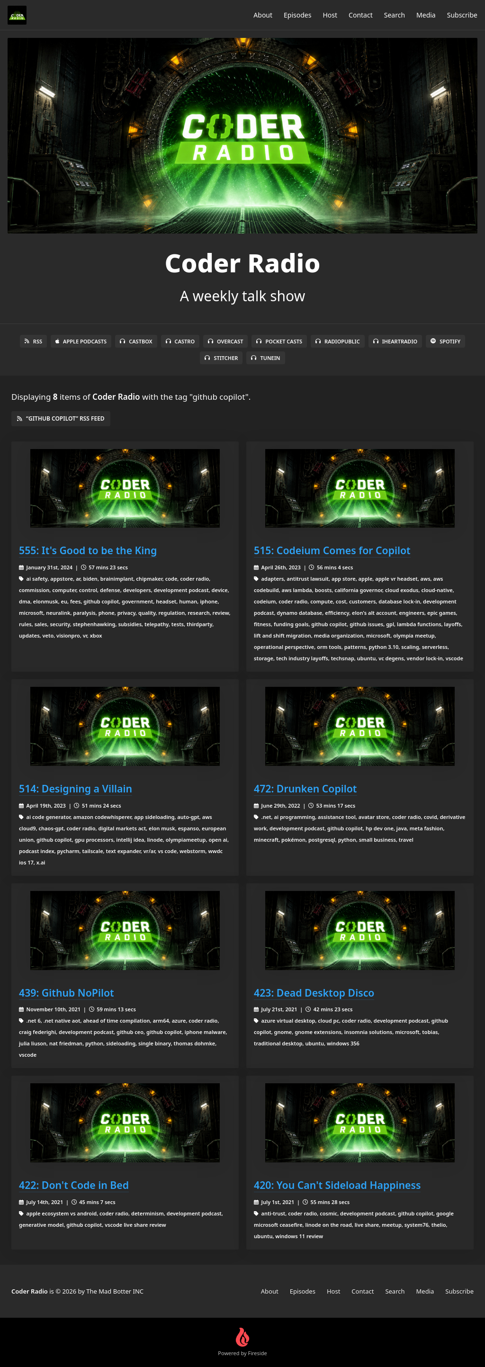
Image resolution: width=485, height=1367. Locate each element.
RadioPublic (337, 341)
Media (426, 14)
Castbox (136, 341)
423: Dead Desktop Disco (314, 992)
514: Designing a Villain (75, 788)
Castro (180, 341)
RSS (33, 341)
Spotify (445, 341)
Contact (361, 14)
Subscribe (462, 14)
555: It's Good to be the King (88, 550)
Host (330, 14)
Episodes (297, 14)
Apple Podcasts (81, 341)
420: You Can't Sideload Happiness (337, 1185)
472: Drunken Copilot (305, 788)
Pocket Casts (279, 341)
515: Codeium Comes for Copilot (332, 550)
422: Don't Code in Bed (74, 1185)
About (262, 14)
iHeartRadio (395, 341)
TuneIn (265, 357)
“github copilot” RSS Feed (61, 418)
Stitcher (221, 357)
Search (394, 14)
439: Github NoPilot (66, 992)
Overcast (225, 341)
